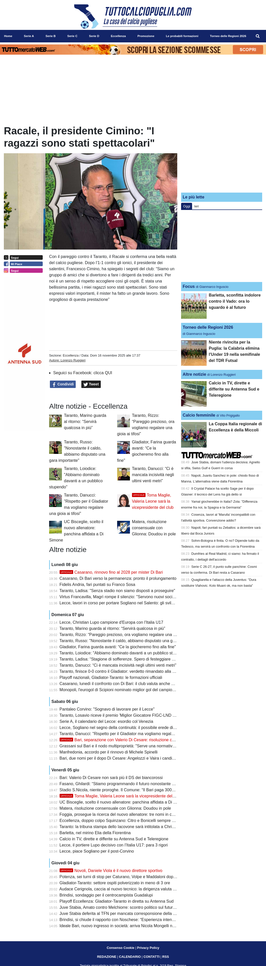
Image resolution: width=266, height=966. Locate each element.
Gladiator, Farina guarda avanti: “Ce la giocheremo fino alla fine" (118, 647)
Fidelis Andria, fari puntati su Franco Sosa (97, 584)
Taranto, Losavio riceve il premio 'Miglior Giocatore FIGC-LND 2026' (120, 715)
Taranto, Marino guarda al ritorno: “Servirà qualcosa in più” (85, 421)
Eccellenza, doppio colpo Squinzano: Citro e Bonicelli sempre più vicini (124, 820)
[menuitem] (258, 36)
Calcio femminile (199, 415)
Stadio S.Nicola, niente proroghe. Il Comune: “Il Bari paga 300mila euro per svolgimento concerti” (147, 790)
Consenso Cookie (120, 948)
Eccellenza (71, 355)
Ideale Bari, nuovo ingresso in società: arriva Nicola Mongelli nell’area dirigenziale (133, 926)
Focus (189, 286)
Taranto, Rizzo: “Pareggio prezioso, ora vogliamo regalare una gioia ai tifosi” (128, 634)
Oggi (186, 206)
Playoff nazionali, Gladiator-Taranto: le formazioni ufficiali (111, 677)
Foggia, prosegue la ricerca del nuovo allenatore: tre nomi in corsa (120, 814)
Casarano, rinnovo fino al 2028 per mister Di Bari (111, 572)
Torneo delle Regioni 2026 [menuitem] (228, 36)
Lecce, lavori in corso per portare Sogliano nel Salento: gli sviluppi (119, 603)
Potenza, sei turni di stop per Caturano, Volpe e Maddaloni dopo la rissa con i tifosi (134, 877)
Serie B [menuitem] (51, 36)
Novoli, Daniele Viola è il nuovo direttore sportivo (111, 870)
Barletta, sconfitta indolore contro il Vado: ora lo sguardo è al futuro (235, 301)
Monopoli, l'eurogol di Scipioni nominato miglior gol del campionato (120, 690)
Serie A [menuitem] (29, 36)
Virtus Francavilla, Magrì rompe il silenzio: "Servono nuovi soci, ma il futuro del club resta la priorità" (150, 597)
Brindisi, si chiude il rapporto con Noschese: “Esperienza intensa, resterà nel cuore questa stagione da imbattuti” (161, 919)
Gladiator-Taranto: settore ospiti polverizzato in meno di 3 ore (115, 883)
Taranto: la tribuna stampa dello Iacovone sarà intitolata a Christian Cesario (127, 826)
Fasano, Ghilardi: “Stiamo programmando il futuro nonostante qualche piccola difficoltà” (139, 784)
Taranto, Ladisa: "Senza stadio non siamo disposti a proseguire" (117, 590)
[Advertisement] (221, 157)
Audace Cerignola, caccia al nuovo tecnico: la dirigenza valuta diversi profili (127, 889)
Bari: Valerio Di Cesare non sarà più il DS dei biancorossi (111, 777)
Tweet (91, 384)
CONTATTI (151, 957)
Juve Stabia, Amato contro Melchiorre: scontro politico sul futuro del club (125, 907)
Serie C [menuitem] (72, 36)
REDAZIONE (106, 957)
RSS (165, 957)
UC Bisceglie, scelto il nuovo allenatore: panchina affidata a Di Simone (123, 802)
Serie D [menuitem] (94, 36)
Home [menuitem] (8, 36)
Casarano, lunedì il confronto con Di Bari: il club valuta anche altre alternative (129, 683)
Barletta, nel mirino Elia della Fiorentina (95, 833)
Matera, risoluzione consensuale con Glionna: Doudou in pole (154, 528)
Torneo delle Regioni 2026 (208, 327)
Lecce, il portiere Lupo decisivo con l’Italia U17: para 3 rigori (114, 845)
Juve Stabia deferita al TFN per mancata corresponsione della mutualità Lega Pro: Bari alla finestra (149, 913)
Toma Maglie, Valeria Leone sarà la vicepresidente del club (153, 501)
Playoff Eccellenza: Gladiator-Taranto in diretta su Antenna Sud (117, 901)
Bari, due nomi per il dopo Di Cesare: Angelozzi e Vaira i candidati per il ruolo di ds (134, 758)
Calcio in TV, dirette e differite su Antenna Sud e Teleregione (114, 839)
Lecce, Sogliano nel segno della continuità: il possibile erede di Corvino (124, 727)
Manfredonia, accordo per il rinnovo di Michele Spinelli (109, 752)
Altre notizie (194, 374)
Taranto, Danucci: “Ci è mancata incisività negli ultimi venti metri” (153, 474)
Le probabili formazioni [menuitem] (182, 36)
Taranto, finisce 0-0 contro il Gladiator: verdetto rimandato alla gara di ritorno (128, 671)
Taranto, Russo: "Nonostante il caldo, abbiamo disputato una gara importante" (129, 641)
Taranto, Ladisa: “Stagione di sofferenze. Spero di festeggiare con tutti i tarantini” (132, 659)
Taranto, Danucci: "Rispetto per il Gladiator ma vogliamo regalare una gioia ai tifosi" (134, 734)
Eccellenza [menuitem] (118, 36)
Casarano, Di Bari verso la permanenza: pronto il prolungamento (118, 578)
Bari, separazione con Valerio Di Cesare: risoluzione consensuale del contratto (138, 740)
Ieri (196, 206)
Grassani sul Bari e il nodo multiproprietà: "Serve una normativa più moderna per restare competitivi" (150, 746)
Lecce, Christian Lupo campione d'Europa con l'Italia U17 (111, 622)
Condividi (63, 384)
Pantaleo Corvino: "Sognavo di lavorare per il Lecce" (107, 709)
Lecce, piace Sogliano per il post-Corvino (97, 851)
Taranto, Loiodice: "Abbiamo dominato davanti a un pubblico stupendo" (123, 653)
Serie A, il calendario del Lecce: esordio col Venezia (106, 721)
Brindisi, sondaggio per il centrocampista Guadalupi (106, 895)
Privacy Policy (148, 948)
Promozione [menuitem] (145, 36)
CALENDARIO (130, 957)
